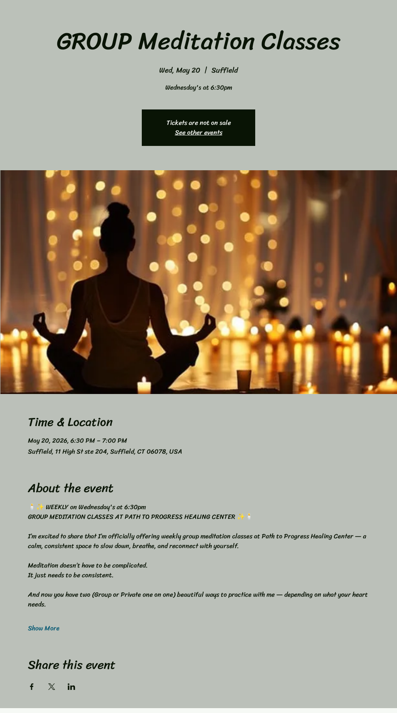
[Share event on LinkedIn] (71, 686)
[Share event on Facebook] (32, 686)
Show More (44, 628)
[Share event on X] (51, 686)
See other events (198, 132)
